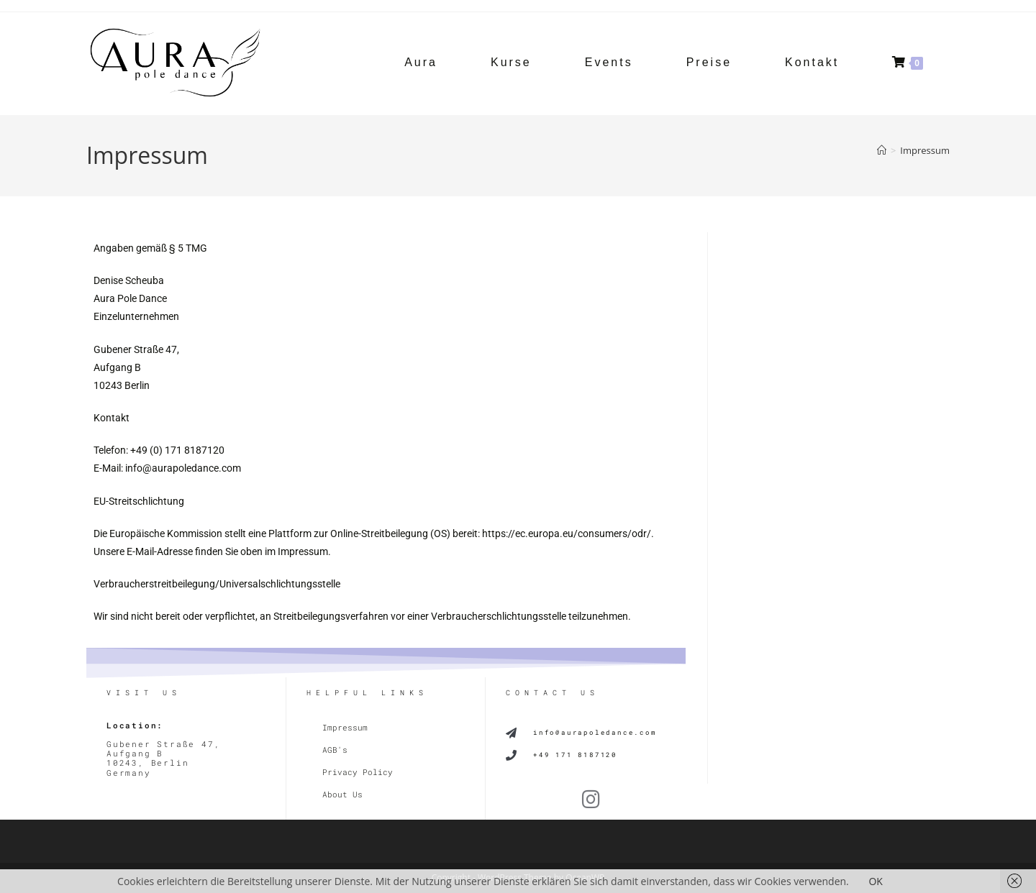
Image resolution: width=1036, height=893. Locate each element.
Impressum (925, 150)
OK (875, 881)
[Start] (881, 150)
